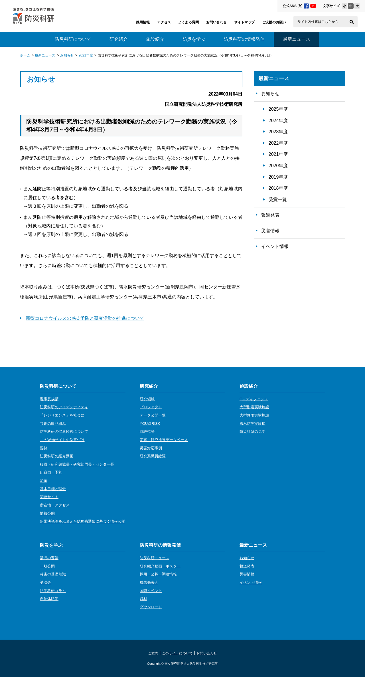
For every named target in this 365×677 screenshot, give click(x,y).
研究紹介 (119, 39)
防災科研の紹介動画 (56, 456)
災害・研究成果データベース (164, 440)
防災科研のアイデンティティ (64, 407)
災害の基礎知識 (53, 574)
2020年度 (278, 165)
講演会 (45, 582)
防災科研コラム (53, 591)
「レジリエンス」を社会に (62, 415)
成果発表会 (149, 582)
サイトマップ (244, 22)
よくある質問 (188, 22)
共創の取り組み (53, 423)
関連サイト (49, 497)
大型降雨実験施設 (254, 415)
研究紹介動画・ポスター (160, 566)
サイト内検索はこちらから (317, 21)
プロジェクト (151, 407)
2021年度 (85, 55)
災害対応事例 (151, 448)
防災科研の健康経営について (64, 431)
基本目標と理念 (53, 489)
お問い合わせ (216, 22)
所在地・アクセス (55, 505)
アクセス (164, 22)
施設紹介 (155, 39)
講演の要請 (49, 558)
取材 (143, 599)
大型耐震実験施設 (254, 407)
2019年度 (278, 177)
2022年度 (278, 143)
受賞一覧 (278, 199)
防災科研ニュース (154, 558)
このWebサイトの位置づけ (62, 440)
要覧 (43, 448)
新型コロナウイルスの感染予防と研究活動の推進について (85, 318)
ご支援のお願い (274, 22)
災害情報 (270, 230)
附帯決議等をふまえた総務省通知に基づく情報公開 (82, 521)
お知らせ (67, 55)
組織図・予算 (51, 472)
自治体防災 (49, 599)
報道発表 (270, 215)
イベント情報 (275, 246)
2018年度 (278, 188)
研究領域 (147, 399)
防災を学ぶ (193, 39)
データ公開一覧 (153, 415)
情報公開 (47, 513)
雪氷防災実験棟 (252, 423)
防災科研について (73, 39)
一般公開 (47, 566)
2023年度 (278, 131)
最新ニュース (45, 55)
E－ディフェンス (254, 399)
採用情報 (143, 22)
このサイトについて (177, 653)
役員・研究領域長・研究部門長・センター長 (77, 464)
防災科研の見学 (252, 431)
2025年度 (278, 109)
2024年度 (278, 120)
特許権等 (147, 431)
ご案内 (153, 653)
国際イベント (151, 591)
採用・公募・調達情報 (158, 574)
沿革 (43, 480)
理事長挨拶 (49, 399)
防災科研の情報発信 (244, 39)
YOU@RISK (150, 423)
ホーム (25, 55)
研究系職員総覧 (153, 456)
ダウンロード (151, 607)
